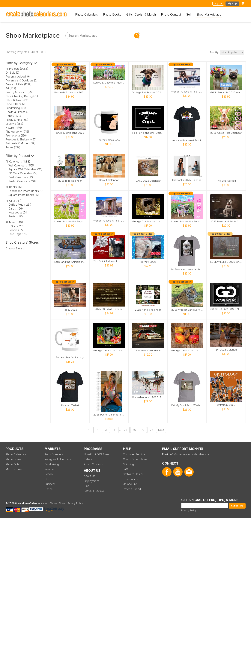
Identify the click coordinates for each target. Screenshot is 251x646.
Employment (91, 481)
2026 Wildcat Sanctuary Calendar (187, 309)
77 (142, 429)
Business (50, 484)
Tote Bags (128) (18, 234)
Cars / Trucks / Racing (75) (22, 96)
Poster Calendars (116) (22, 181)
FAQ (125, 469)
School (49, 474)
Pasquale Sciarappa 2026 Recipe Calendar (70, 92)
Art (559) (11, 88)
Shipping (128, 464)
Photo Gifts (12, 464)
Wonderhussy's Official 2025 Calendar (109, 220)
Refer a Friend (132, 489)
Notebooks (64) (18, 212)
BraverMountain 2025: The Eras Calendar (148, 397)
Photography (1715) (17, 131)
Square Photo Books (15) (23, 194)
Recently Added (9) (18, 76)
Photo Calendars (86, 14)
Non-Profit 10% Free (96, 454)
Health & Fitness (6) (17, 111)
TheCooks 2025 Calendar (187, 180)
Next (161, 429)
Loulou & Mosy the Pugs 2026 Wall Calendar (187, 221)
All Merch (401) (15, 222)
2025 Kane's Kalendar (148, 309)
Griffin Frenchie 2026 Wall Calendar (226, 92)
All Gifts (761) (13, 200)
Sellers (88, 459)
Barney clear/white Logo (70, 357)
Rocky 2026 (70, 309)
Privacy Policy (188, 510)
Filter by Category (21, 63)
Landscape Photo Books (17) (26, 190)
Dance (49, 489)
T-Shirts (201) (16, 226)
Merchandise (14, 469)
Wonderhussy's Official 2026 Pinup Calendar (187, 91)
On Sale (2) (12, 72)
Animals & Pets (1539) (18, 84)
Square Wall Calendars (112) (25, 169)
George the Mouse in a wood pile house (187, 350)
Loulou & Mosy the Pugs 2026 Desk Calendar (109, 82)
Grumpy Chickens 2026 (70, 132)
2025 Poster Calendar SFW (109, 414)
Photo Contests (93, 464)
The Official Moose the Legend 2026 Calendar (109, 261)
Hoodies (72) (16, 230)
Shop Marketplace (208, 14)
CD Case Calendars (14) (22, 173)
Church (49, 479)
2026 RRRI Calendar (70, 180)
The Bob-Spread (226, 180)
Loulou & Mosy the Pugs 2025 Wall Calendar (70, 221)
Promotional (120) (16, 135)
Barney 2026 (148, 261)
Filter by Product (20, 156)
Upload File (130, 484)
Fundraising (52, 464)
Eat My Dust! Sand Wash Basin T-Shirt (187, 405)
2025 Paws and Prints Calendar (226, 221)
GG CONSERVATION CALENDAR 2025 (226, 309)
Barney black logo (109, 140)
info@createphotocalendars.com (190, 454)
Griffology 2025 (226, 405)
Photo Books (112, 14)
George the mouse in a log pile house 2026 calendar (109, 350)
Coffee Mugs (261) (19, 204)
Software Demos (133, 474)
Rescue (49, 469)
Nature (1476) (14, 127)
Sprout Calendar (109, 180)
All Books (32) (14, 187)
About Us (89, 475)
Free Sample (131, 479)
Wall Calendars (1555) (21, 165)
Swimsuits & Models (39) (20, 143)
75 (125, 429)
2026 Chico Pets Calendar (226, 132)
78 (151, 429)
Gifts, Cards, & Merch (141, 14)
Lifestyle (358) (14, 123)
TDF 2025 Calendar (226, 349)
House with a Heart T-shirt (187, 140)
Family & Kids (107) (17, 119)
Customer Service (134, 454)
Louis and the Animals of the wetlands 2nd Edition (70, 261)
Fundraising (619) (16, 108)
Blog (86, 485)
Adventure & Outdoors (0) (21, 80)
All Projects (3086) (17, 68)
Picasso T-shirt (70, 405)
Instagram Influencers (58, 459)
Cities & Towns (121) (17, 100)
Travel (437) (13, 147)
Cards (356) (15, 208)
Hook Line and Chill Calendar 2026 (148, 132)
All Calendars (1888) (18, 161)
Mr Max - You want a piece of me (187, 269)
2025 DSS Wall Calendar (109, 309)
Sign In (218, 3)
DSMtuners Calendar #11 (148, 350)
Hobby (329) (13, 115)
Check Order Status (135, 459)
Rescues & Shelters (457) (21, 139)
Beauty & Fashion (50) (19, 92)
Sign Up (232, 3)
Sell (188, 14)
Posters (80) (16, 216)
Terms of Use (57, 503)
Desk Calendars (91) (20, 177)
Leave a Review (94, 490)
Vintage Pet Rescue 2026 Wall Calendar (148, 92)
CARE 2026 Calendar (148, 180)
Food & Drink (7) (15, 104)
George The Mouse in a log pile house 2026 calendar (148, 221)
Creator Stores (15, 248)
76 (134, 429)
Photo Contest (171, 14)
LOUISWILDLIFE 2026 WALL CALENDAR (226, 261)
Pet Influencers (54, 454)
